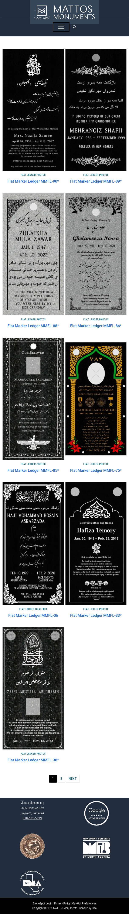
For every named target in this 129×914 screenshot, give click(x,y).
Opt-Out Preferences (84, 903)
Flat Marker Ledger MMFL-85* (33, 470)
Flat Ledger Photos (33, 174)
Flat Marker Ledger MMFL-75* (96, 470)
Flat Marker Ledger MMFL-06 (33, 615)
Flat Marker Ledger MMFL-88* (33, 326)
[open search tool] (74, 27)
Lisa (94, 908)
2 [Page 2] (61, 779)
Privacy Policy (62, 903)
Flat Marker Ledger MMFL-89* (96, 181)
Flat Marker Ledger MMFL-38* (33, 760)
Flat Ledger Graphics (33, 609)
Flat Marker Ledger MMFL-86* (96, 326)
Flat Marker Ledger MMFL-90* (33, 181)
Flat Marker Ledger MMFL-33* (96, 615)
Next (73, 779)
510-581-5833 (32, 818)
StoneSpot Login (42, 903)
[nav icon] (61, 27)
